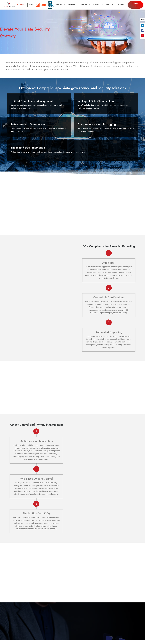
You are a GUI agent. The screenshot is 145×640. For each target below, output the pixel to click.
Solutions (73, 4)
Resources (97, 4)
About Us (111, 4)
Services (61, 4)
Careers (121, 4)
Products (85, 4)
